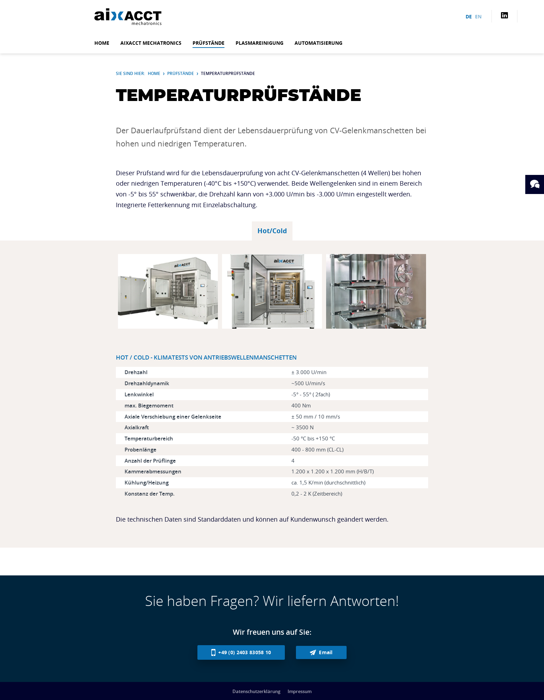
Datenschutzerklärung (256, 691)
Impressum (300, 691)
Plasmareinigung (259, 43)
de (469, 16)
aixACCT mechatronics (150, 43)
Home (101, 43)
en (478, 16)
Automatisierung (318, 43)
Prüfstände (208, 43)
